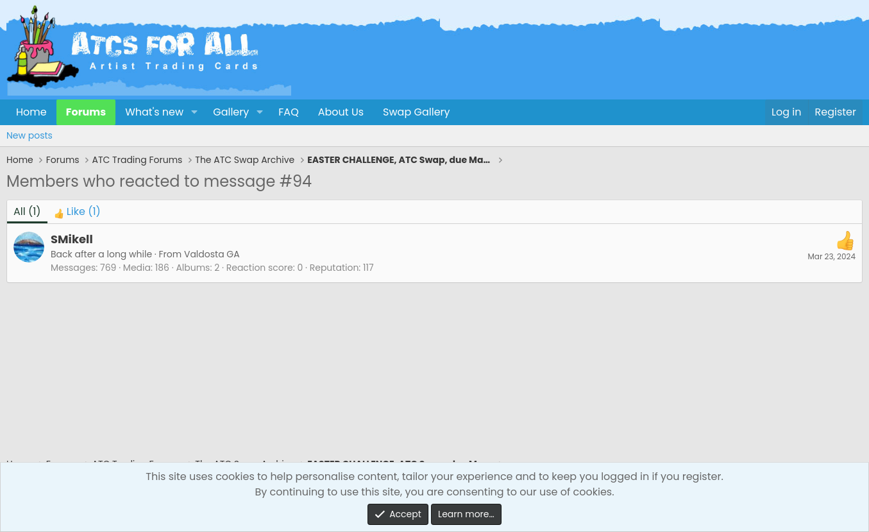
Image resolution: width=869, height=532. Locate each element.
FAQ (288, 112)
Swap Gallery (416, 112)
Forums (86, 112)
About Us (341, 112)
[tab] (77, 211)
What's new (154, 112)
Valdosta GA (212, 254)
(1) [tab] (27, 211)
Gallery (231, 112)
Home (31, 112)
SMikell (72, 239)
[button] (194, 112)
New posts (29, 135)
